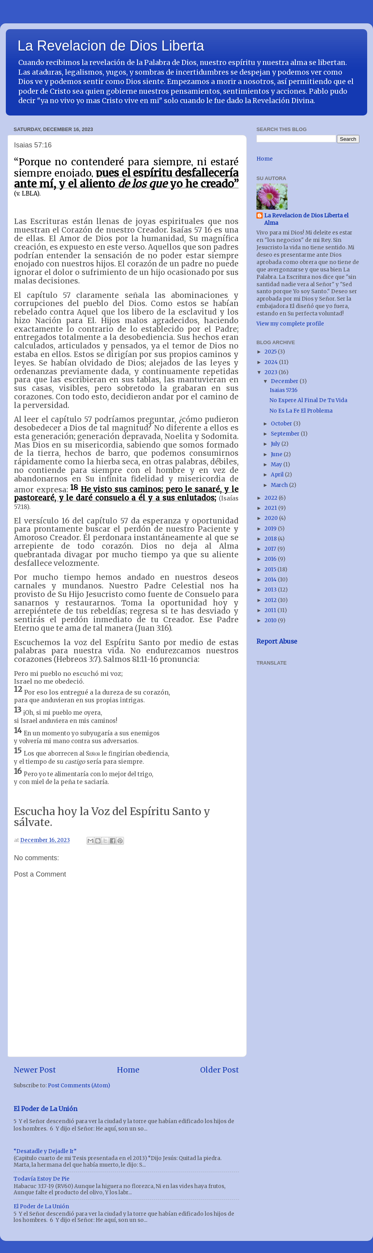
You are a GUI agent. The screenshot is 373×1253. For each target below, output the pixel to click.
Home (128, 1069)
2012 (271, 600)
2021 (271, 508)
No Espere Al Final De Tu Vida (308, 400)
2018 (271, 539)
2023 (272, 372)
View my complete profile (290, 323)
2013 (271, 589)
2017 (271, 549)
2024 (272, 362)
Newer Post (35, 1069)
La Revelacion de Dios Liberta (110, 46)
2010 (271, 620)
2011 (271, 610)
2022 (272, 498)
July (276, 444)
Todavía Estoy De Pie (42, 1179)
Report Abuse (276, 641)
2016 (271, 559)
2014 (271, 579)
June (277, 454)
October (282, 423)
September (286, 433)
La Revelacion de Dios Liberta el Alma (306, 219)
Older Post (219, 1069)
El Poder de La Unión (45, 1109)
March (280, 485)
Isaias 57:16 (284, 390)
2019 (271, 528)
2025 (271, 351)
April (278, 474)
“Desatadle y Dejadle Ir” (45, 1151)
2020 (272, 518)
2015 (271, 569)
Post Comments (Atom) (79, 1085)
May (277, 464)
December (285, 381)
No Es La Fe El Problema (301, 411)
